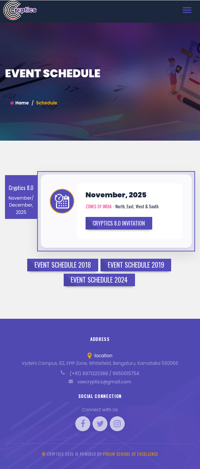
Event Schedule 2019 (136, 265)
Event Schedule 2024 (99, 280)
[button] (63, 211)
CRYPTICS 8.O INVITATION (119, 223)
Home (19, 103)
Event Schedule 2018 (62, 265)
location (100, 356)
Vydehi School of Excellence (130, 454)
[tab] (116, 208)
